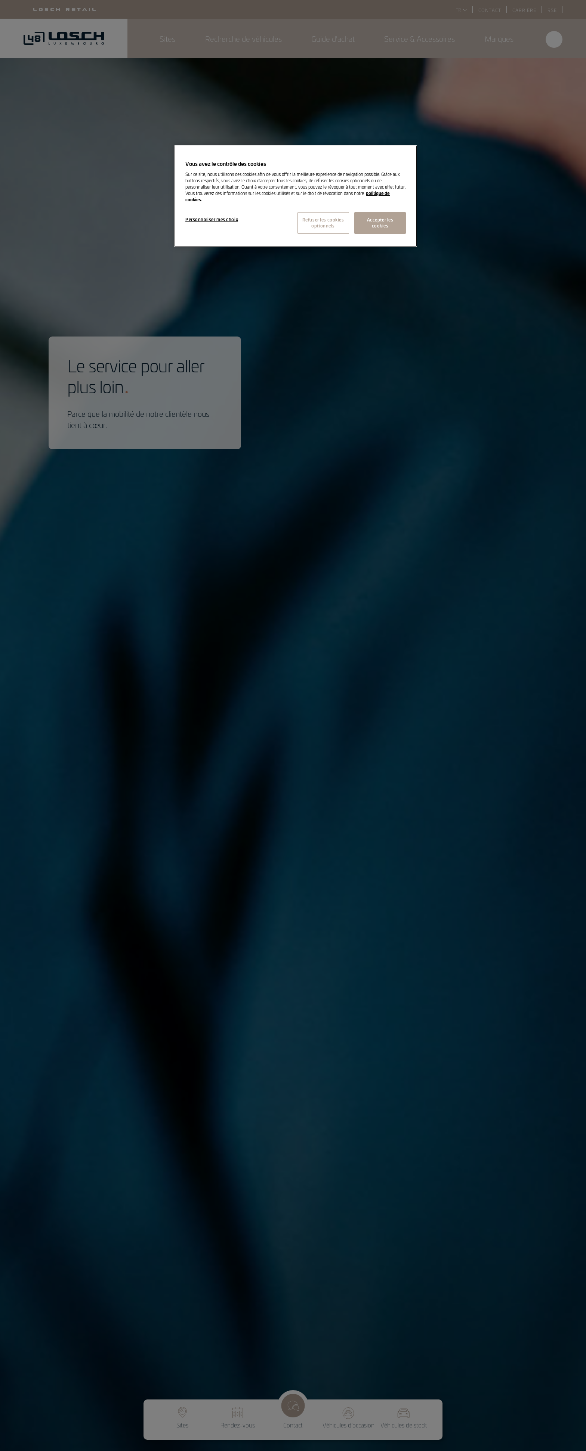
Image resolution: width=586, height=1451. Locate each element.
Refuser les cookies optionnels (323, 223)
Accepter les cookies (380, 223)
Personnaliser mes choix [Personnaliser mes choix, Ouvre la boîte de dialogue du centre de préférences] (211, 219)
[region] (295, 196)
